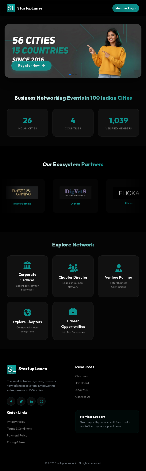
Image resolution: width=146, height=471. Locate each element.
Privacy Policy (16, 422)
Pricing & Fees (16, 442)
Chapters (81, 376)
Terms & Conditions (19, 428)
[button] (70, 74)
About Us (81, 390)
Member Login (125, 8)
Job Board (82, 383)
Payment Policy (17, 435)
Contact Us (82, 397)
